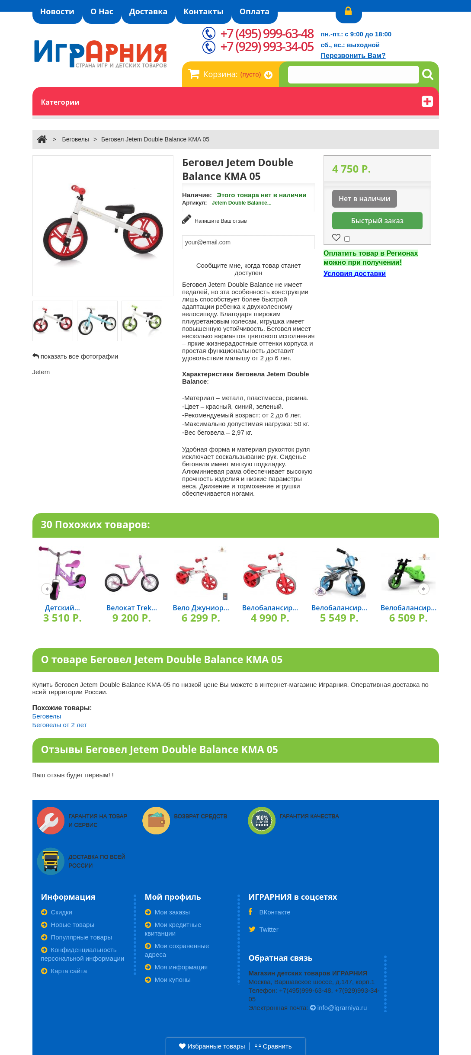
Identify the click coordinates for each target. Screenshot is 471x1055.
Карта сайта (64, 971)
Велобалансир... (270, 607)
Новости (57, 11)
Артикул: (194, 202)
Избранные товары (212, 1046)
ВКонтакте (270, 914)
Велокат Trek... (131, 607)
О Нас (101, 11)
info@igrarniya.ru (338, 1007)
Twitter (264, 932)
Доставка (148, 11)
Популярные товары (76, 937)
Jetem (41, 371)
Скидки (56, 912)
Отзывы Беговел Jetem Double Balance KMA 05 (159, 749)
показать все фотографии (80, 356)
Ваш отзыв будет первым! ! (73, 775)
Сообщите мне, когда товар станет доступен (248, 269)
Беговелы (75, 139)
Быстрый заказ (377, 220)
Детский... (62, 607)
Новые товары (68, 924)
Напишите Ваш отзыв (214, 219)
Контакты (203, 11)
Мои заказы (167, 912)
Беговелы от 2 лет (59, 724)
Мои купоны (168, 979)
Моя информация (176, 967)
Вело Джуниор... (201, 607)
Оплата (254, 11)
